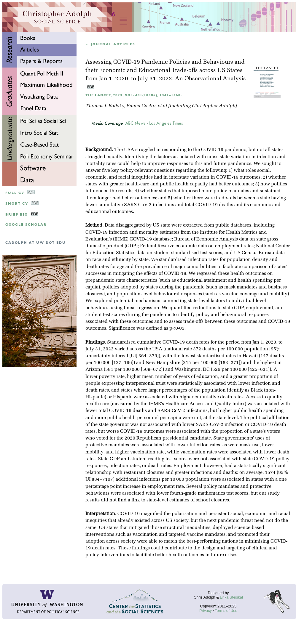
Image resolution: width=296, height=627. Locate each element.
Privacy (205, 610)
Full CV (14, 193)
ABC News (135, 123)
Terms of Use (226, 610)
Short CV (16, 204)
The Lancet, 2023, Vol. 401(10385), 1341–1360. (133, 95)
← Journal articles (110, 44)
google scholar (26, 225)
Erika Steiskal (231, 597)
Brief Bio (16, 215)
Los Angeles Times (166, 123)
